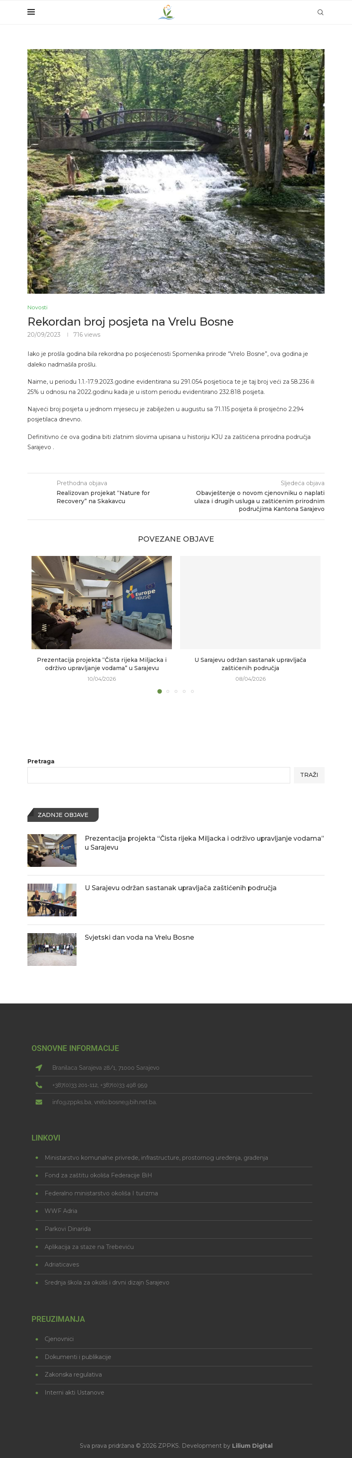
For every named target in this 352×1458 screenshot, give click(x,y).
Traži (309, 774)
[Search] (320, 12)
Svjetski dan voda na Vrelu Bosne (139, 937)
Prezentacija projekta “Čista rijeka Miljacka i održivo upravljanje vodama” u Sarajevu (102, 664)
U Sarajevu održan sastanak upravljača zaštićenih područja (250, 664)
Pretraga (40, 761)
